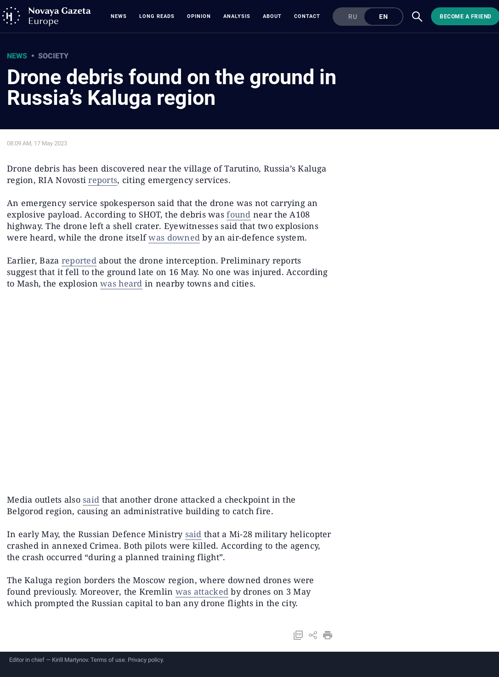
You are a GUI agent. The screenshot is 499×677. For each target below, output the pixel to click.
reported (79, 260)
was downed (174, 237)
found (238, 214)
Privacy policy (145, 659)
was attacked (202, 591)
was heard (121, 283)
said (91, 499)
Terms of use (108, 659)
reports (102, 179)
